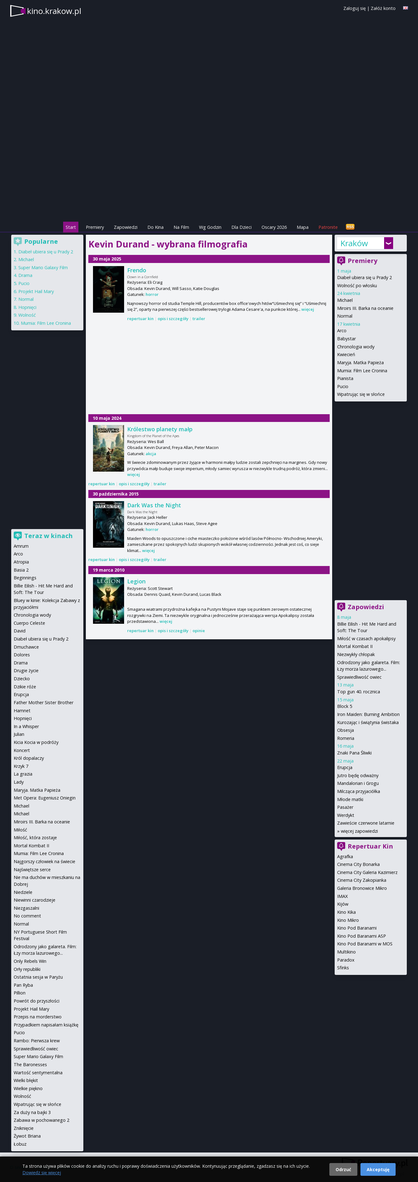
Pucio (342, 386)
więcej (307, 309)
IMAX (342, 896)
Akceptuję (378, 1169)
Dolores (22, 655)
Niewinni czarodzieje (34, 900)
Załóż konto (383, 8)
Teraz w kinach (48, 536)
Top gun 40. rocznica (358, 692)
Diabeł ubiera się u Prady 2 (364, 277)
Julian (19, 734)
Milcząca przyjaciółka (358, 791)
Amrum (21, 546)
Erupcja (344, 767)
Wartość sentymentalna (38, 1073)
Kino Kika (346, 912)
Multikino (346, 952)
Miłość (20, 830)
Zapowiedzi (125, 227)
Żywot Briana (27, 1136)
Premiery (95, 227)
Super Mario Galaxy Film (43, 267)
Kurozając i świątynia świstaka (368, 722)
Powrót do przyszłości (36, 1001)
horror (152, 294)
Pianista (345, 378)
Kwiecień (346, 354)
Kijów (342, 904)
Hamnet (22, 710)
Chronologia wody (355, 347)
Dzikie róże (25, 687)
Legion (136, 581)
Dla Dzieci (241, 227)
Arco (341, 330)
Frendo (136, 270)
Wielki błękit (26, 1080)
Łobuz (20, 1144)
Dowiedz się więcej (41, 1172)
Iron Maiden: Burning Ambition (368, 714)
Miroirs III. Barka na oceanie (365, 308)
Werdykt (345, 815)
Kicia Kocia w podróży (36, 742)
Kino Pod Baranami (357, 928)
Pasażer (345, 807)
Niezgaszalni (26, 908)
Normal (344, 316)
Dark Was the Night (154, 505)
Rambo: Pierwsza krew (37, 1041)
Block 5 (344, 706)
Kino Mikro (348, 920)
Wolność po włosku (357, 285)
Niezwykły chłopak (356, 654)
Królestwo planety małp (160, 429)
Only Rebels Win (30, 961)
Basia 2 (21, 570)
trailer (199, 318)
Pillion (20, 993)
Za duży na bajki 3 (32, 1112)
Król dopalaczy (29, 758)
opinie (199, 630)
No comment (27, 916)
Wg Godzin (210, 227)
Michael (345, 300)
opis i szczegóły (173, 318)
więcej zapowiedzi (359, 831)
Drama (25, 275)
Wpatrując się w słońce (361, 394)
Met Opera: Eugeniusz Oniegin (45, 798)
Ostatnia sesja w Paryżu (38, 977)
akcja (151, 453)
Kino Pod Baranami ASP (361, 936)
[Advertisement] (209, 177)
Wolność (27, 315)
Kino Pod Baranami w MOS (364, 944)
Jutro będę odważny (358, 775)
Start (71, 227)
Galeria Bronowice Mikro (362, 888)
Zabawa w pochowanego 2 (41, 1120)
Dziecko (22, 679)
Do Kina (155, 227)
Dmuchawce (26, 647)
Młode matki (350, 799)
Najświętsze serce (32, 869)
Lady (19, 782)
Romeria (345, 738)
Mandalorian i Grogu (358, 783)
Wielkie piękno (28, 1088)
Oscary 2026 (274, 227)
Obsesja (345, 730)
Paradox (346, 960)
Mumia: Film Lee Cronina (362, 371)
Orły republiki (27, 969)
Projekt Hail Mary (36, 291)
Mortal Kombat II (355, 646)
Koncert (22, 750)
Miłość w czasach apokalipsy (366, 638)
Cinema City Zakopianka (361, 880)
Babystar (346, 339)
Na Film (181, 227)
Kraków (354, 243)
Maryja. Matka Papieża (360, 362)
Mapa (303, 227)
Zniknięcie (24, 1128)
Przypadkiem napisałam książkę (46, 1025)
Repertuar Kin (370, 846)
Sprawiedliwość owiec (359, 677)
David (20, 631)
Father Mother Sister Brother (43, 702)
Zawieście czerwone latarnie (365, 823)
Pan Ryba (23, 985)
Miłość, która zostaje (35, 837)
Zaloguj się (354, 8)
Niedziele (23, 892)
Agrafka (345, 856)
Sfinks (343, 968)
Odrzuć (343, 1169)
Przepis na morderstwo (38, 1017)
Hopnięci (27, 307)
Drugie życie (26, 670)
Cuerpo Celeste (29, 623)
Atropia (21, 562)
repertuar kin (140, 318)
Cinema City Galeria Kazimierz (367, 872)
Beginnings (25, 578)
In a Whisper (26, 726)
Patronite (328, 227)
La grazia (23, 774)
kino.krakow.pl (54, 10)
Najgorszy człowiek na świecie (44, 861)
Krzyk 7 (21, 766)
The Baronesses (30, 1064)
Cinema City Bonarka (358, 864)
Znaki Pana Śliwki (354, 753)
